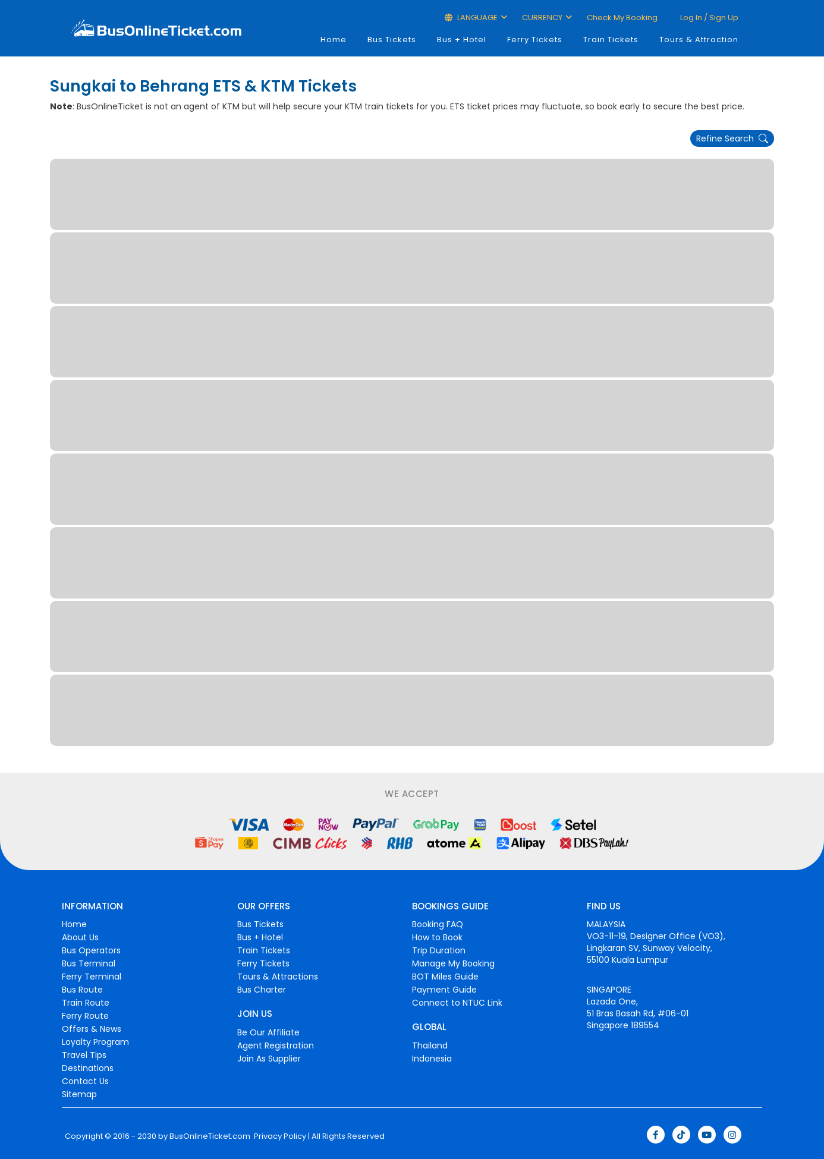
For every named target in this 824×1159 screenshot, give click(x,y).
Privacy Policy (279, 1136)
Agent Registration (275, 1045)
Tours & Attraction (698, 39)
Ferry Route (85, 1016)
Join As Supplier (269, 1058)
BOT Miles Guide (445, 976)
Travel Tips (84, 1055)
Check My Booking (622, 17)
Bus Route (82, 990)
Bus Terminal (88, 963)
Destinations (88, 1068)
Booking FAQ (437, 924)
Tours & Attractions (277, 976)
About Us (80, 937)
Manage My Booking (453, 963)
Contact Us (85, 1081)
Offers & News (91, 1029)
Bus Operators (91, 950)
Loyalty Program (95, 1042)
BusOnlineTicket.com (210, 1136)
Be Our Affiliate (268, 1032)
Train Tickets (611, 39)
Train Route (85, 1003)
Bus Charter (261, 990)
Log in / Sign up (708, 17)
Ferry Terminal (91, 976)
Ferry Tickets (534, 39)
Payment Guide (444, 990)
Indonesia (432, 1058)
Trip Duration (439, 950)
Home (333, 39)
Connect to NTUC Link (457, 1003)
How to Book (437, 937)
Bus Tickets (391, 39)
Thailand (430, 1045)
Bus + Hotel (461, 39)
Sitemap (79, 1094)
